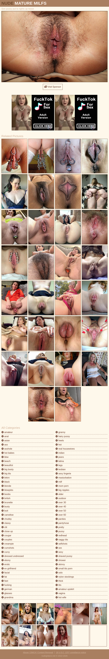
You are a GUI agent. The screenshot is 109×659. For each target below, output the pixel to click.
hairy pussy (62, 436)
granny (60, 432)
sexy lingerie (63, 473)
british (5, 498)
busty (5, 506)
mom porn (62, 486)
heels (59, 440)
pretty (59, 527)
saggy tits (61, 539)
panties (60, 519)
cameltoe (7, 515)
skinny (60, 564)
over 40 (60, 506)
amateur (7, 432)
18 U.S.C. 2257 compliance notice (71, 652)
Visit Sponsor (52, 87)
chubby (6, 519)
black (5, 482)
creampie (7, 544)
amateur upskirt (64, 589)
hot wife (60, 597)
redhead (61, 535)
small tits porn (63, 568)
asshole (6, 449)
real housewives (65, 449)
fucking (6, 585)
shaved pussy (63, 556)
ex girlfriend (8, 568)
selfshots (61, 544)
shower (60, 560)
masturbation (63, 477)
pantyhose (62, 523)
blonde (6, 486)
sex (58, 548)
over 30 (60, 502)
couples (6, 539)
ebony (6, 560)
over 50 (60, 510)
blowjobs (7, 490)
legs (59, 465)
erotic (5, 564)
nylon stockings (64, 577)
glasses (6, 593)
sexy (59, 552)
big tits (6, 473)
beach (6, 461)
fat (4, 577)
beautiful (7, 465)
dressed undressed (12, 556)
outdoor (60, 498)
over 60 (60, 515)
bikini (5, 477)
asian (5, 440)
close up (7, 531)
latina (59, 461)
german (6, 589)
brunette (7, 502)
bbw (5, 457)
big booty (7, 469)
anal (5, 436)
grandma (7, 597)
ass (4, 444)
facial (5, 572)
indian (59, 453)
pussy (59, 531)
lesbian (60, 469)
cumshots (7, 548)
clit (4, 527)
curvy (5, 552)
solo (59, 572)
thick (59, 581)
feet (4, 581)
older (59, 494)
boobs (6, 494)
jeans (59, 457)
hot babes (7, 453)
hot (58, 444)
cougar (6, 535)
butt (4, 510)
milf (58, 482)
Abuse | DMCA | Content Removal (38, 652)
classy (6, 523)
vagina (60, 593)
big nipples (62, 490)
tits (58, 585)
